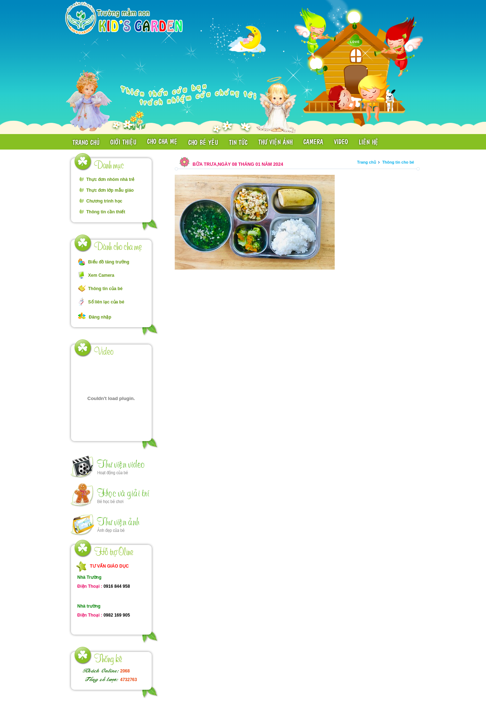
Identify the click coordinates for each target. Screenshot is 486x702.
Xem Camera (101, 275)
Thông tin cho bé (398, 162)
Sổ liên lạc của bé (106, 302)
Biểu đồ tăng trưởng (108, 262)
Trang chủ (366, 162)
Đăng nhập (100, 317)
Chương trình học (104, 201)
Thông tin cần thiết (105, 211)
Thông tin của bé (105, 288)
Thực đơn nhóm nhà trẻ (110, 179)
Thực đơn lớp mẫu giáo (110, 190)
